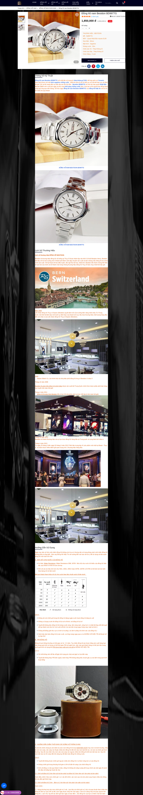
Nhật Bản (103, 84)
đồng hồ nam (68, 88)
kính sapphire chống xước (60, 82)
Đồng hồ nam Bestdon (43, 80)
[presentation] (29, 38)
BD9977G (54, 80)
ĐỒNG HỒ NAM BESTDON (68, 245)
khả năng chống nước (72, 86)
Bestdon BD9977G (79, 84)
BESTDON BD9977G (77, 167)
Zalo (3, 785)
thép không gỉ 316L (80, 80)
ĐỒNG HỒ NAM (64, 167)
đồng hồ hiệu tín (95, 88)
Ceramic (101, 80)
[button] (21, 19)
